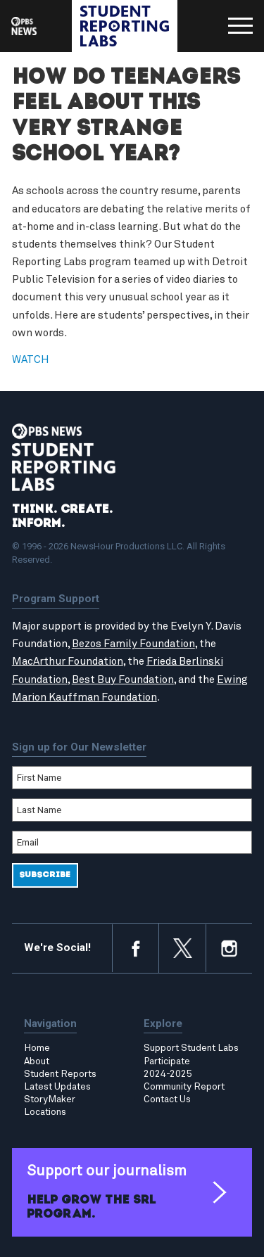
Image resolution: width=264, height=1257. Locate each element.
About (36, 1061)
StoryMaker (49, 1099)
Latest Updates (57, 1087)
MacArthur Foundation (67, 661)
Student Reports (60, 1074)
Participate (167, 1061)
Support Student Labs (191, 1048)
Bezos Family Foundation (133, 644)
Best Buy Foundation (123, 680)
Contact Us (167, 1099)
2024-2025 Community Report (184, 1080)
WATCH (30, 360)
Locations (45, 1112)
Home (37, 1048)
